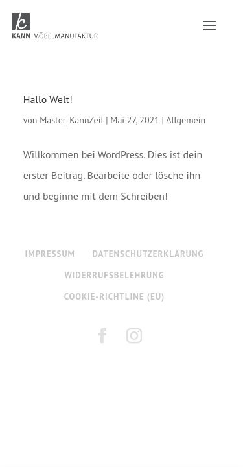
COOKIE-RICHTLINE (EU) (114, 296)
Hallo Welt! (48, 99)
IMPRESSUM (50, 253)
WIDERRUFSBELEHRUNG (114, 275)
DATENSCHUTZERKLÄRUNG (148, 253)
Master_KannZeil (71, 120)
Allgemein (185, 120)
